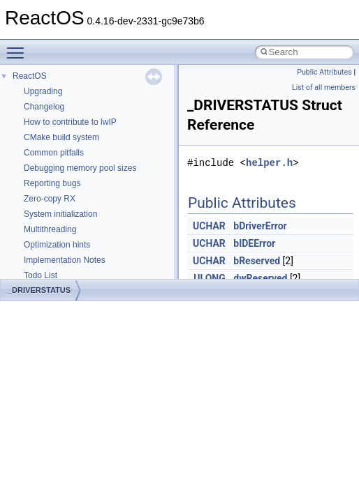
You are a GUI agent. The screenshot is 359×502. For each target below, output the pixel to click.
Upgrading (43, 91)
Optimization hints (57, 245)
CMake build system (61, 137)
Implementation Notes (64, 260)
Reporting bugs (52, 183)
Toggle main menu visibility (19, 47)
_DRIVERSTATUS (39, 290)
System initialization (60, 214)
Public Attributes (324, 72)
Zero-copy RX (49, 199)
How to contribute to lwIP (70, 122)
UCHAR (209, 225)
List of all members (324, 87)
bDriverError (259, 225)
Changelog (44, 107)
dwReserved (260, 278)
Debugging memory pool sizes (80, 168)
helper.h (269, 162)
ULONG (209, 278)
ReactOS (30, 76)
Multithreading (50, 229)
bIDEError (254, 243)
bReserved (256, 260)
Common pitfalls (54, 153)
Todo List (40, 275)
